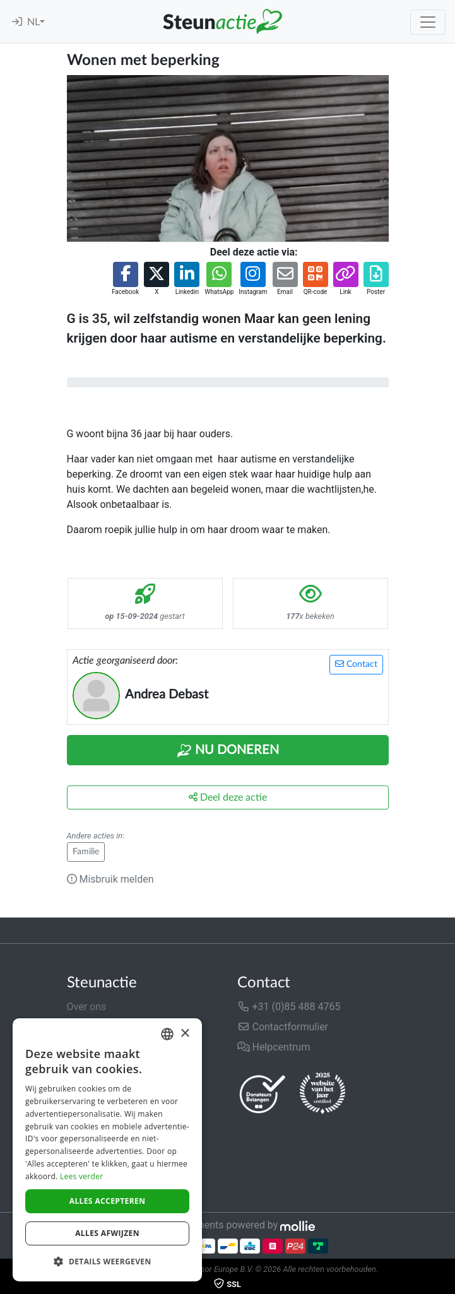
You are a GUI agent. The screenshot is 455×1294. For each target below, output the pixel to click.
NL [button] (33, 22)
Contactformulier (283, 1027)
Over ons (87, 1007)
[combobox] (167, 1034)
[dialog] (107, 1149)
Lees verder (81, 1176)
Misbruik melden (110, 879)
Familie (86, 851)
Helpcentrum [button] (273, 1047)
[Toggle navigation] (428, 22)
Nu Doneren (228, 750)
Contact (356, 664)
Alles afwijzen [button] (107, 1233)
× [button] (184, 1033)
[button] (125, 279)
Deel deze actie (228, 797)
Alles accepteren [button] (107, 1201)
